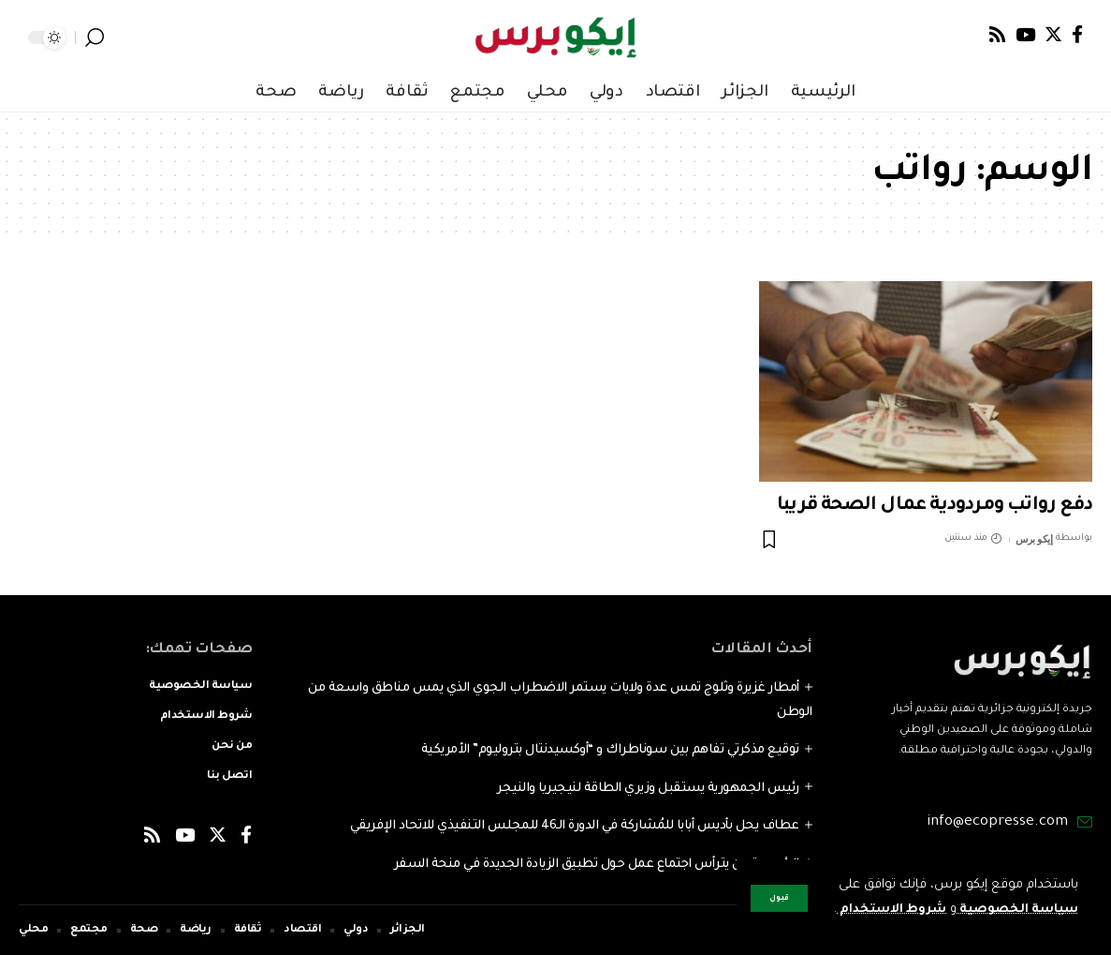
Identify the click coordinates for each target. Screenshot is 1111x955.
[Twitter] (1053, 34)
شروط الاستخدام (886, 885)
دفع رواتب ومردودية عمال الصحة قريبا (934, 506)
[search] (94, 37)
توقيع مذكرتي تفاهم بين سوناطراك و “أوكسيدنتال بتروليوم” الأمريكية (610, 750)
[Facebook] (1077, 34)
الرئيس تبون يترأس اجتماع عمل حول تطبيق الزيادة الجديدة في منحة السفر (596, 865)
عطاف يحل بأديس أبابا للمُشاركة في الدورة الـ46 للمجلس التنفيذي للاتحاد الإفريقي (574, 826)
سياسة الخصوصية (1015, 885)
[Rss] (997, 34)
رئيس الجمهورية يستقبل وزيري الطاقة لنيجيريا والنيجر (648, 789)
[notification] (121, 37)
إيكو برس (1034, 538)
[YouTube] (1025, 34)
